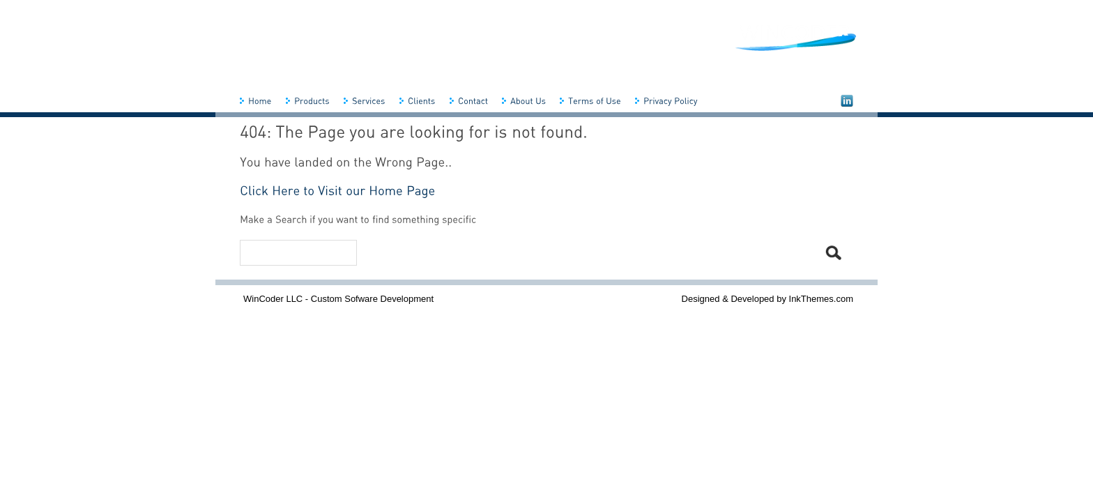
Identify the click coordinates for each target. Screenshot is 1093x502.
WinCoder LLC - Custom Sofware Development (338, 299)
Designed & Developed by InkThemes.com (767, 299)
